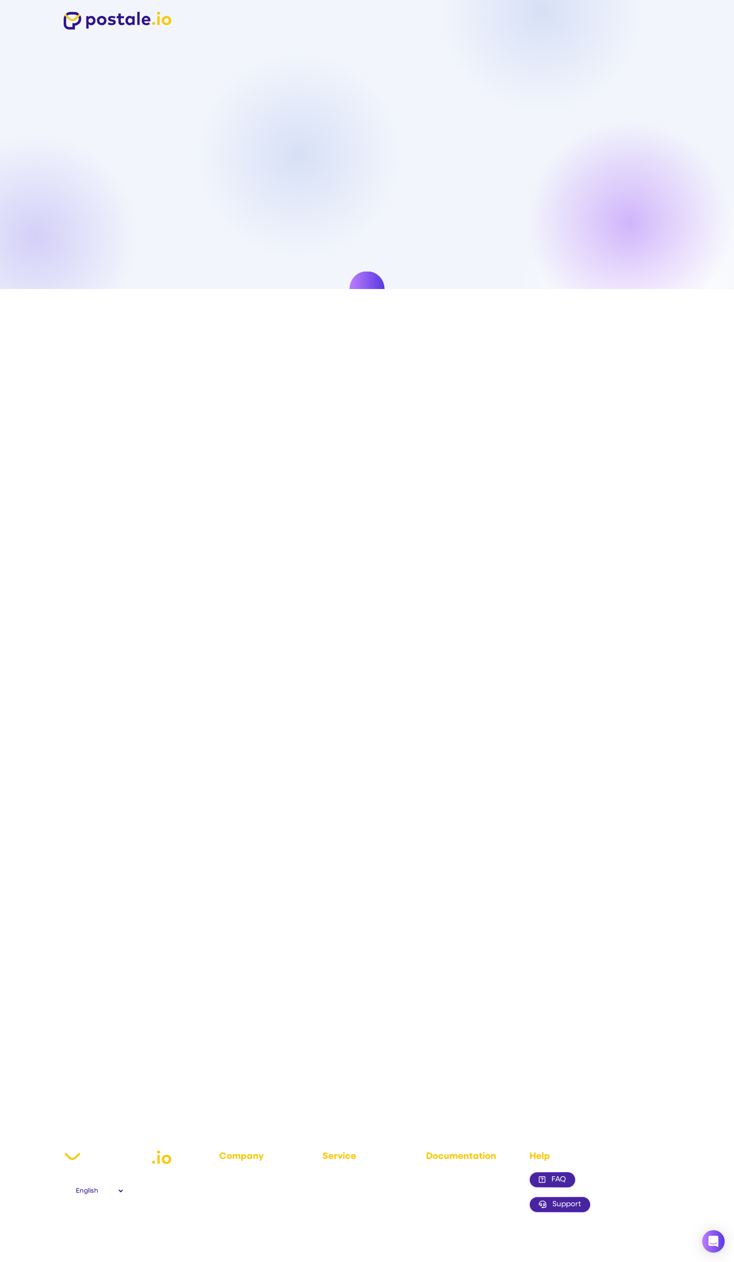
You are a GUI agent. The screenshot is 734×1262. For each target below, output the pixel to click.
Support (560, 1204)
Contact (232, 1228)
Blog (433, 1228)
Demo (332, 1189)
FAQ (552, 1179)
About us (233, 1176)
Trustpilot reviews (350, 1215)
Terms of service (245, 1189)
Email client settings (457, 1189)
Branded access (451, 1202)
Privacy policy (241, 1202)
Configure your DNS (457, 1176)
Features (337, 1176)
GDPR (228, 1215)
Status (332, 1228)
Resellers (440, 1215)
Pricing (333, 1202)
